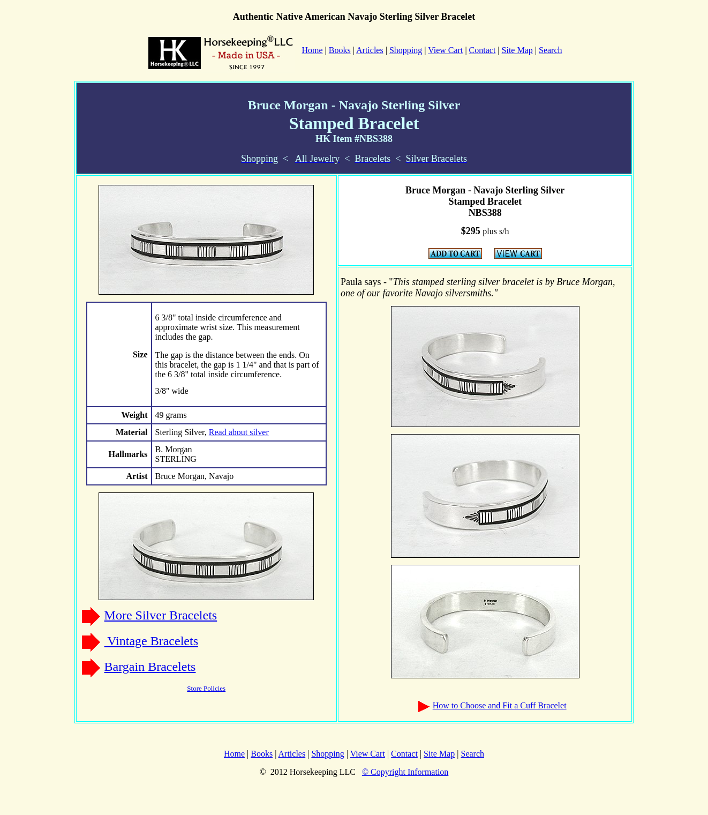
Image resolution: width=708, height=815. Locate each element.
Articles (369, 50)
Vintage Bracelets (151, 641)
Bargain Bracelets (150, 667)
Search (550, 50)
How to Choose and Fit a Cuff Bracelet (500, 705)
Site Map (517, 50)
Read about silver (239, 432)
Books (340, 50)
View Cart (445, 50)
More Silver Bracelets (160, 615)
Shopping (405, 50)
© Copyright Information (405, 771)
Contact (482, 50)
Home (234, 753)
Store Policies (206, 688)
